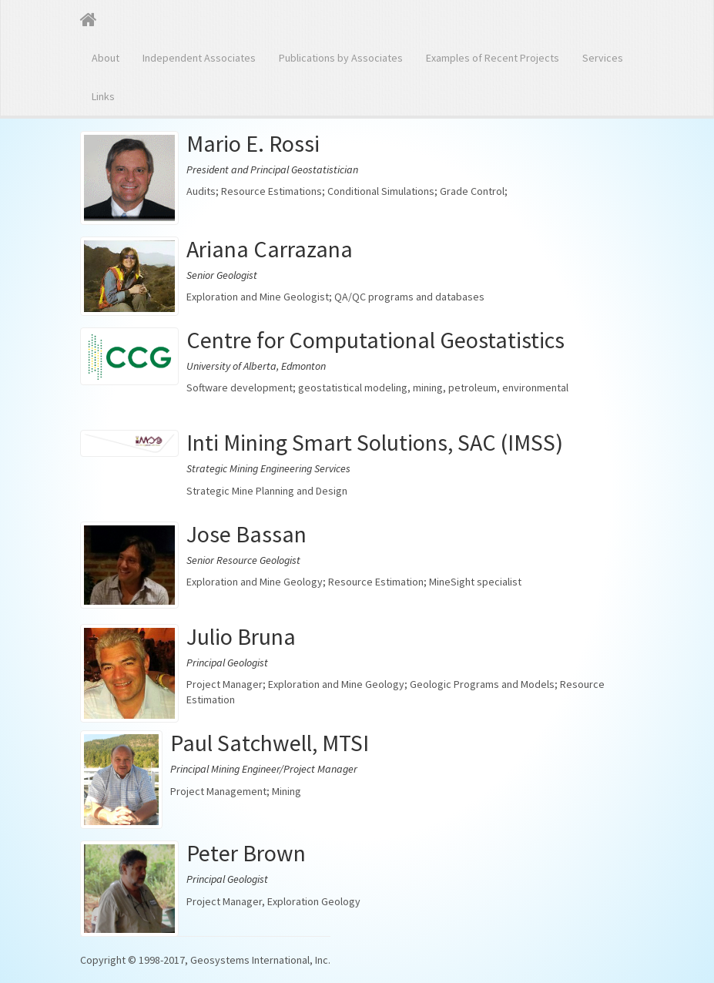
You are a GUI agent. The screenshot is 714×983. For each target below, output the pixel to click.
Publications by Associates (341, 58)
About (105, 58)
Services (602, 58)
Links (103, 96)
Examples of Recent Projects (492, 58)
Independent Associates (199, 58)
